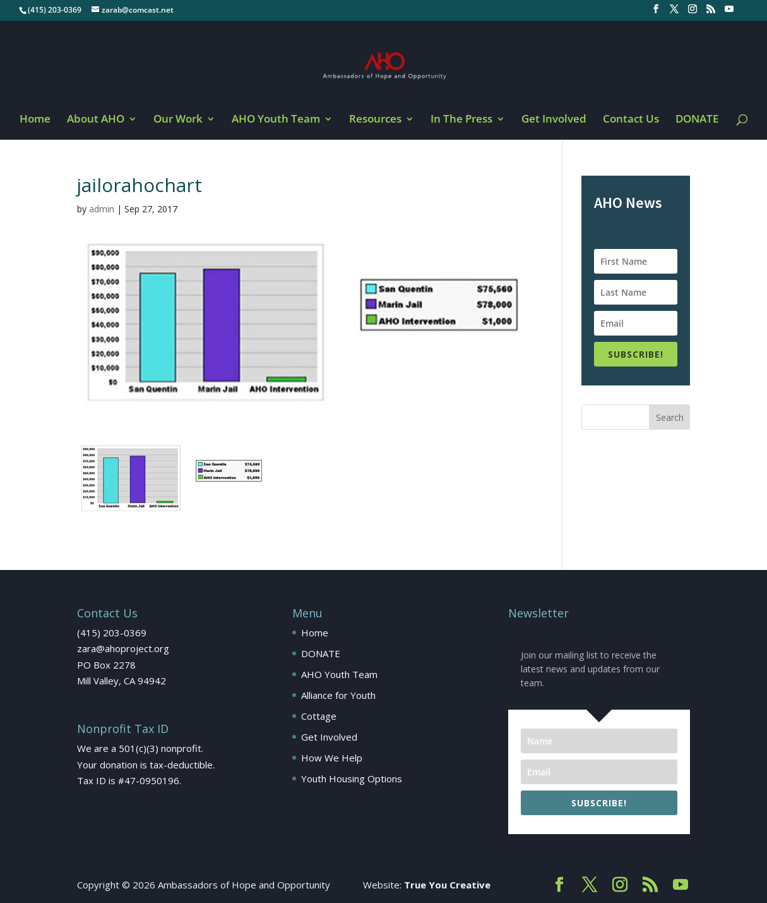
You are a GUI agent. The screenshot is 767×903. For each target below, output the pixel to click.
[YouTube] (729, 12)
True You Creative (447, 884)
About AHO (95, 120)
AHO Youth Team (276, 120)
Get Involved (553, 120)
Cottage (318, 716)
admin (101, 209)
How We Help (331, 757)
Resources (375, 120)
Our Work (178, 120)
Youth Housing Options (351, 778)
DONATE (696, 120)
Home (35, 120)
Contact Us (631, 120)
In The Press (461, 120)
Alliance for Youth (338, 695)
